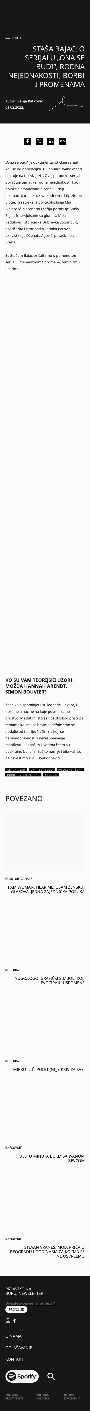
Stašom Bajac (21, 255)
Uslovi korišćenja (72, 1396)
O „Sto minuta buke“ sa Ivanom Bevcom (52, 1158)
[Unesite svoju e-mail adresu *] (31, 1303)
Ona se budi (17, 162)
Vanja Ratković (30, 101)
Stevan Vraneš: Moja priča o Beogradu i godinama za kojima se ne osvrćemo (47, 1251)
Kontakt (14, 1359)
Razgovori (13, 38)
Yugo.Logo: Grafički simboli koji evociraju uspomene (50, 980)
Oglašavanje (18, 1347)
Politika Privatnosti (14, 1396)
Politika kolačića (43, 1396)
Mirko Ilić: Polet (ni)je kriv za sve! (49, 1069)
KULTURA (12, 970)
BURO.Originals (19, 879)
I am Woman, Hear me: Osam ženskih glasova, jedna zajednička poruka (46, 889)
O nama (13, 1336)
